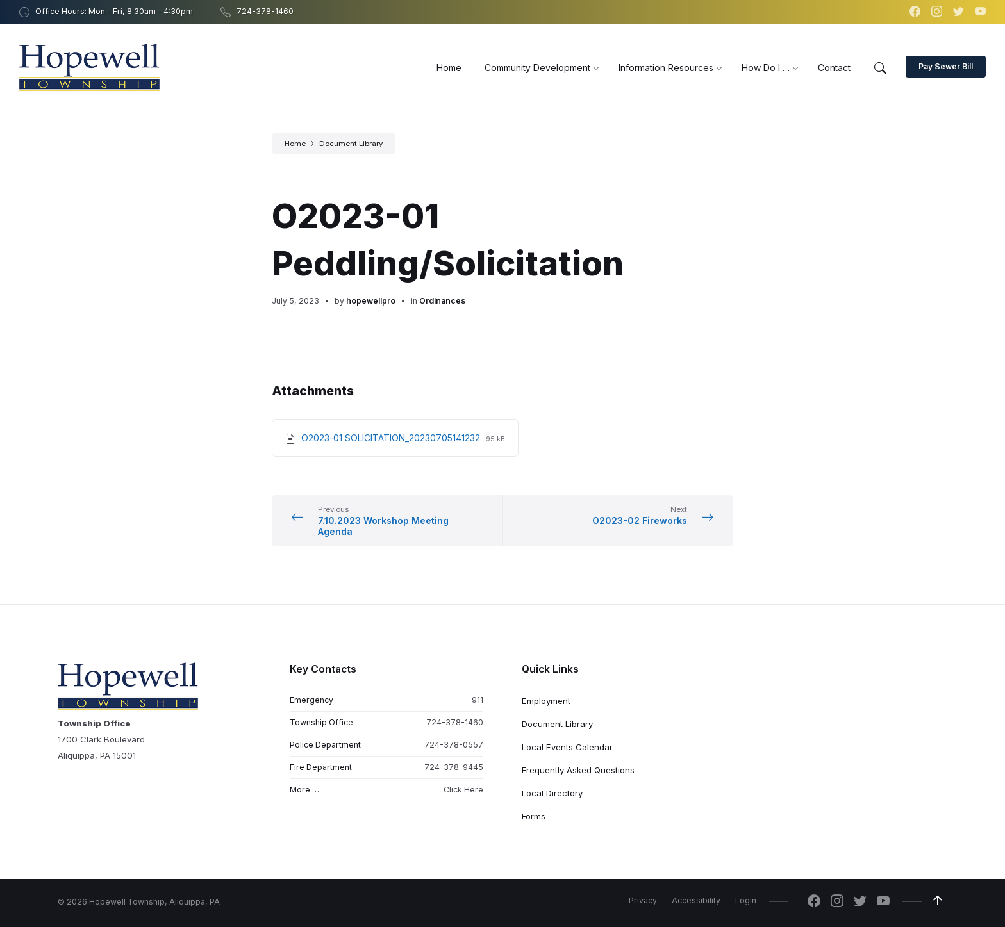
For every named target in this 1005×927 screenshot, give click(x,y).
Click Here (463, 790)
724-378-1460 (454, 722)
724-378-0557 (453, 745)
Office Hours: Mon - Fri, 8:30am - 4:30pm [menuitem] (114, 11)
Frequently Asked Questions (578, 770)
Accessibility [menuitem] (696, 900)
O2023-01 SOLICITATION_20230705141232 (392, 437)
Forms (533, 816)
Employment (546, 701)
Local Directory (552, 793)
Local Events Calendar (567, 747)
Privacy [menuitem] (643, 900)
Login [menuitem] (745, 900)
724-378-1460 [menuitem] (265, 11)
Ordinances (442, 301)
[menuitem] (448, 67)
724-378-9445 (453, 767)
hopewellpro (370, 301)
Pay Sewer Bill (945, 66)
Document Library (351, 143)
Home (295, 143)
